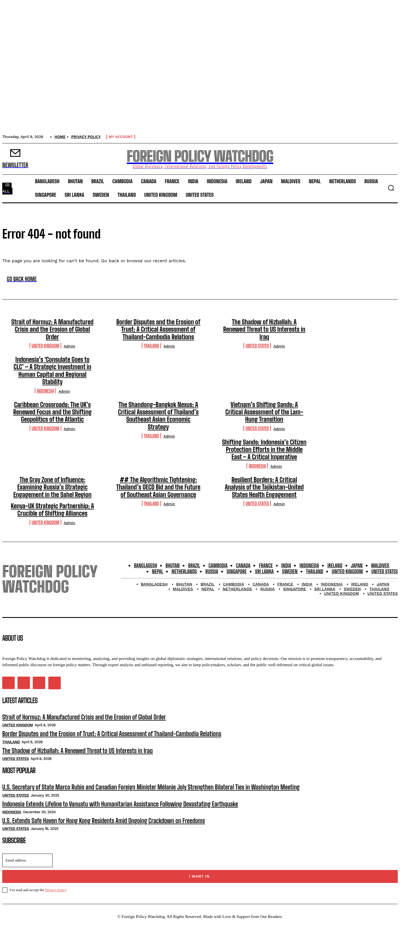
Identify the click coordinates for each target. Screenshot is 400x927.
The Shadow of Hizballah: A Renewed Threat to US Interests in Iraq (264, 329)
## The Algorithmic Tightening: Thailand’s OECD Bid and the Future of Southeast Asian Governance (158, 487)
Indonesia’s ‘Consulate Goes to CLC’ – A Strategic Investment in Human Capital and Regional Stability (52, 371)
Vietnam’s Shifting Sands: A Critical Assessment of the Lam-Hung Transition (264, 412)
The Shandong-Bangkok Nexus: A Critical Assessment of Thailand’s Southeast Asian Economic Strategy (158, 416)
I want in (199, 876)
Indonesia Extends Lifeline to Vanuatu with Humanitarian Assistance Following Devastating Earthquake (120, 804)
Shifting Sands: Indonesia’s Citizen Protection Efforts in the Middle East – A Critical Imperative (264, 449)
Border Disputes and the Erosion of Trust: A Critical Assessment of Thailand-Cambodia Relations (158, 329)
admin (69, 346)
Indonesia (45, 390)
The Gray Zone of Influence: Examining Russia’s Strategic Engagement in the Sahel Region (52, 487)
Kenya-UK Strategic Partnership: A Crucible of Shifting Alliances (52, 509)
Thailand (151, 345)
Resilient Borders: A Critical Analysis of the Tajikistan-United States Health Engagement (264, 487)
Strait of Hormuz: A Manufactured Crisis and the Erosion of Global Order (52, 329)
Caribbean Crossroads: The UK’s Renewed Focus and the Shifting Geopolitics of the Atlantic (52, 412)
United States (257, 345)
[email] (27, 860)
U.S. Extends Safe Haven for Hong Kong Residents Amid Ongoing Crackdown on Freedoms (103, 821)
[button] (391, 187)
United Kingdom (45, 345)
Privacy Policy (55, 890)
